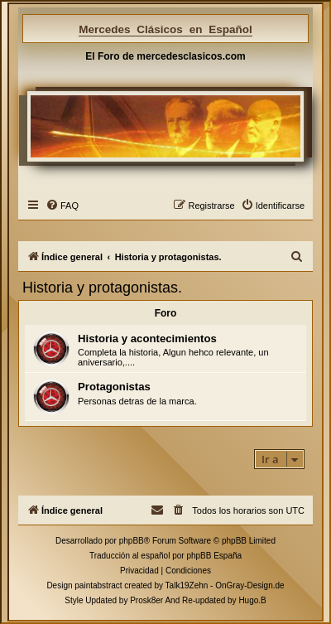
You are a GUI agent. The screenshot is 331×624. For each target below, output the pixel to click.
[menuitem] (62, 205)
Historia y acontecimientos (147, 338)
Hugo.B (252, 600)
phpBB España (214, 555)
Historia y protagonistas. (102, 287)
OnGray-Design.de (249, 585)
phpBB (131, 540)
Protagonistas (114, 386)
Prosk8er (146, 600)
